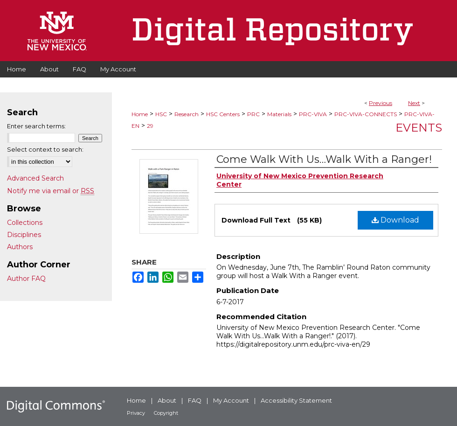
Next (414, 102)
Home (140, 114)
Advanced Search (35, 178)
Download (395, 220)
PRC (253, 114)
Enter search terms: (36, 126)
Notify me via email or (50, 191)
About (167, 400)
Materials (279, 114)
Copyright (166, 413)
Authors (20, 247)
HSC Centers (223, 114)
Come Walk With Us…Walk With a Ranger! (324, 159)
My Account (231, 400)
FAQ (194, 400)
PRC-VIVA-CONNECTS (365, 114)
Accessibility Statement (296, 400)
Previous (380, 102)
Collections (24, 222)
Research (186, 114)
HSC (161, 114)
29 (150, 125)
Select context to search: (45, 149)
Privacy (136, 413)
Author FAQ (26, 278)
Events (418, 127)
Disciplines (24, 234)
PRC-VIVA (313, 114)
